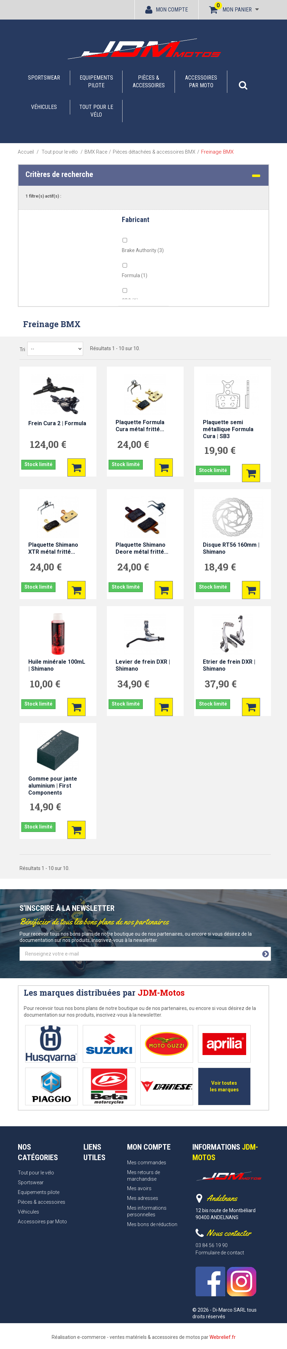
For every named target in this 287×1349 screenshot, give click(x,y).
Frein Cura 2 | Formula (57, 423)
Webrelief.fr (222, 1337)
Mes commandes (146, 1162)
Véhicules (44, 107)
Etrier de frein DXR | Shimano (229, 665)
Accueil (26, 152)
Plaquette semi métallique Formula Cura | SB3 (228, 429)
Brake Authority (143, 250)
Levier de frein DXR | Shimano (143, 665)
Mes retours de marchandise (143, 1176)
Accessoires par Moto (201, 81)
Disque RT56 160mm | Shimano (231, 548)
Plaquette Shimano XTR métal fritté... (53, 548)
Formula (134, 275)
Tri (22, 349)
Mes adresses (142, 1198)
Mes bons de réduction (152, 1224)
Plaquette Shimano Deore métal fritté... (142, 548)
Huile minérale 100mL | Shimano (56, 665)
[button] (243, 82)
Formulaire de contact (220, 1252)
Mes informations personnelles (147, 1211)
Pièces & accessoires (149, 81)
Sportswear (44, 77)
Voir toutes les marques (224, 1086)
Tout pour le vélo (96, 111)
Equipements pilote (96, 81)
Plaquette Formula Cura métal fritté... (140, 426)
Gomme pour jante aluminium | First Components (52, 785)
